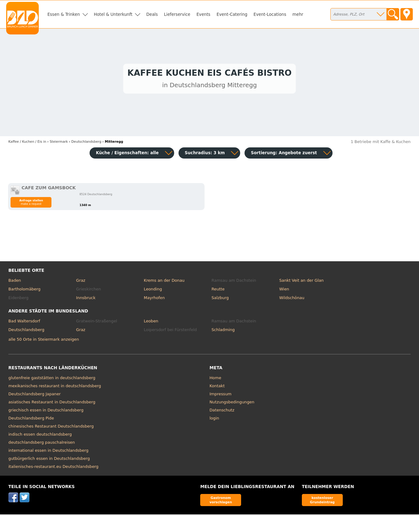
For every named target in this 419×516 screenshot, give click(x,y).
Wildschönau (291, 299)
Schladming (223, 331)
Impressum (221, 395)
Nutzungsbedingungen (232, 403)
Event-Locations (270, 14)
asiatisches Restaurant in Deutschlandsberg (51, 403)
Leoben (151, 322)
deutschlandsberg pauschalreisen (41, 444)
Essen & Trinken (63, 14)
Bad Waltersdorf (24, 322)
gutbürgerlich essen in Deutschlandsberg (49, 460)
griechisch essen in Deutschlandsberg (45, 411)
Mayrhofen (154, 299)
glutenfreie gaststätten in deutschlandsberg (51, 379)
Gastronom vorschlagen (221, 501)
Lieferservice (177, 14)
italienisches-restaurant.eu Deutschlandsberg (53, 468)
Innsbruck (86, 299)
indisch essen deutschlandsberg (40, 435)
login (214, 419)
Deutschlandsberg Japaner (34, 395)
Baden (14, 282)
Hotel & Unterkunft (113, 14)
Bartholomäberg (24, 290)
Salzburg (220, 299)
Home (215, 379)
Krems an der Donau (164, 282)
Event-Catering (232, 14)
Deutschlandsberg (26, 331)
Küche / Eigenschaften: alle (127, 154)
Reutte (217, 290)
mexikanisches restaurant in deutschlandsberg (54, 387)
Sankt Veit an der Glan (301, 282)
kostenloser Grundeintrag (322, 501)
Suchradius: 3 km (205, 154)
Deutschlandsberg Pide (31, 419)
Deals (152, 14)
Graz (81, 282)
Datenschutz (222, 411)
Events (203, 14)
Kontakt (217, 387)
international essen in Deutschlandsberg (48, 452)
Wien (284, 290)
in (27, 143)
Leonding (153, 290)
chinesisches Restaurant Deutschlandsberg (51, 427)
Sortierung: (284, 154)
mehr (298, 14)
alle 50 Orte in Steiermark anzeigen (43, 340)
